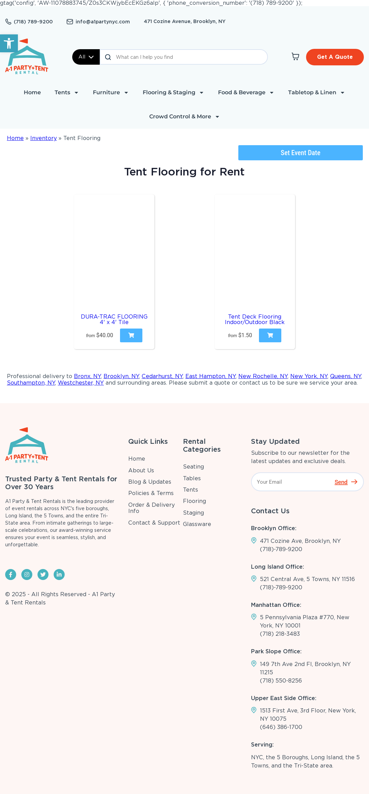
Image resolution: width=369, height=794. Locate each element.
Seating (193, 466)
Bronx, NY (87, 376)
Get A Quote (335, 57)
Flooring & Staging (173, 92)
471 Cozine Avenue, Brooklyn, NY (185, 21)
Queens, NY (345, 376)
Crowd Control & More (184, 116)
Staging (193, 512)
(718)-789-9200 (281, 549)
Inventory (43, 138)
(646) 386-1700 (281, 727)
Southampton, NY (31, 382)
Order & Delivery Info (151, 508)
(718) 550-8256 (281, 680)
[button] (9, 43)
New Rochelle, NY (262, 376)
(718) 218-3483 (280, 634)
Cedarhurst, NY (162, 376)
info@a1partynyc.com (103, 21)
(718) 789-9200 (33, 21)
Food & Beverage (246, 92)
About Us (141, 470)
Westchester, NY (81, 382)
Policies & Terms (151, 493)
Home (32, 92)
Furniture (111, 92)
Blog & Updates (149, 482)
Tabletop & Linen (316, 92)
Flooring (194, 501)
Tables (192, 478)
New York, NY (308, 376)
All (86, 57)
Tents (67, 92)
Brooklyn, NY (121, 376)
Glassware (197, 524)
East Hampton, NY (210, 376)
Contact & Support (154, 522)
